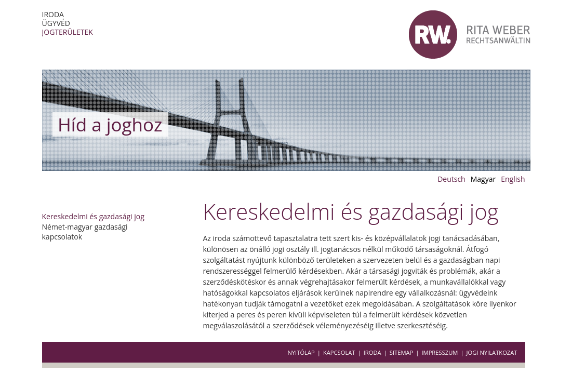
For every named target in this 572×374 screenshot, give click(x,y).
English (513, 179)
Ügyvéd (56, 23)
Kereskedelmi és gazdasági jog (93, 216)
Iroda (53, 14)
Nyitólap (300, 352)
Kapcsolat (339, 352)
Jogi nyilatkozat (492, 352)
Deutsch (451, 179)
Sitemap (402, 352)
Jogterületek (67, 32)
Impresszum (439, 352)
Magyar (483, 179)
